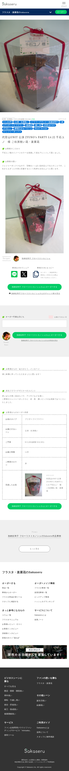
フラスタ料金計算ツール (12, 597)
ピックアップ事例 (41, 597)
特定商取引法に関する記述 (24, 762)
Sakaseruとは (40, 615)
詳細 (33, 119)
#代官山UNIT (49, 125)
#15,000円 (7, 122)
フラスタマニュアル (10, 620)
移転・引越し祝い (12, 700)
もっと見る (34, 549)
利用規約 (44, 760)
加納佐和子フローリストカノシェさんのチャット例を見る (34, 293)
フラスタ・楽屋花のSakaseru (15, 12)
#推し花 (37, 125)
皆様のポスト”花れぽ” (11, 638)
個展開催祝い (10, 714)
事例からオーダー (9, 592)
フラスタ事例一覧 (41, 588)
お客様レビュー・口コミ (12, 624)
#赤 (61, 122)
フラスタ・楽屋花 (44, 683)
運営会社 (24, 760)
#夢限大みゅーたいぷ (23, 129)
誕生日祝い (41, 701)
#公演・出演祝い (21, 122)
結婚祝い (40, 705)
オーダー (61, 12)
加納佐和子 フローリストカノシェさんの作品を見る (39, 340)
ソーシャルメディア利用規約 (44, 762)
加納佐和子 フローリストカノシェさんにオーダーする (34, 287)
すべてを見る (10, 686)
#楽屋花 (28, 125)
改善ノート (39, 620)
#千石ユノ (7, 129)
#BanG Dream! (41, 129)
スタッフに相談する (10, 602)
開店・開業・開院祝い (14, 691)
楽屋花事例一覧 (40, 592)
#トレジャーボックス (12, 132)
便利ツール (9, 735)
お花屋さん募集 (34, 760)
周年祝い (8, 695)
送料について (42, 732)
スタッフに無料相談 (45, 737)
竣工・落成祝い (11, 709)
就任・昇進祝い (11, 705)
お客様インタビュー (10, 629)
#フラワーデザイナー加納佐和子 (44, 122)
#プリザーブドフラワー (13, 125)
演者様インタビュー (10, 633)
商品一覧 (5, 588)
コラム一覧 (6, 615)
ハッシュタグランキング (44, 602)
